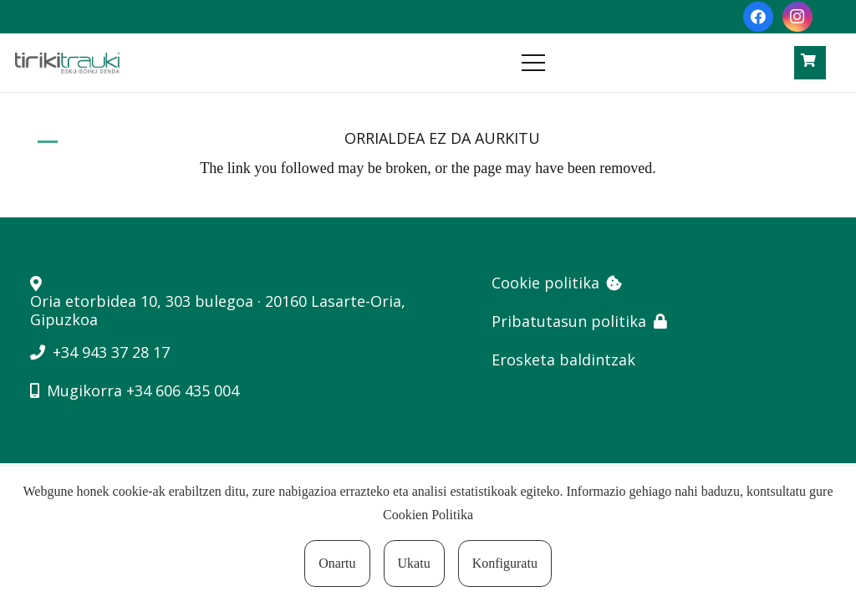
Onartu (336, 563)
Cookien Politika (428, 515)
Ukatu (414, 563)
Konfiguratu (505, 563)
